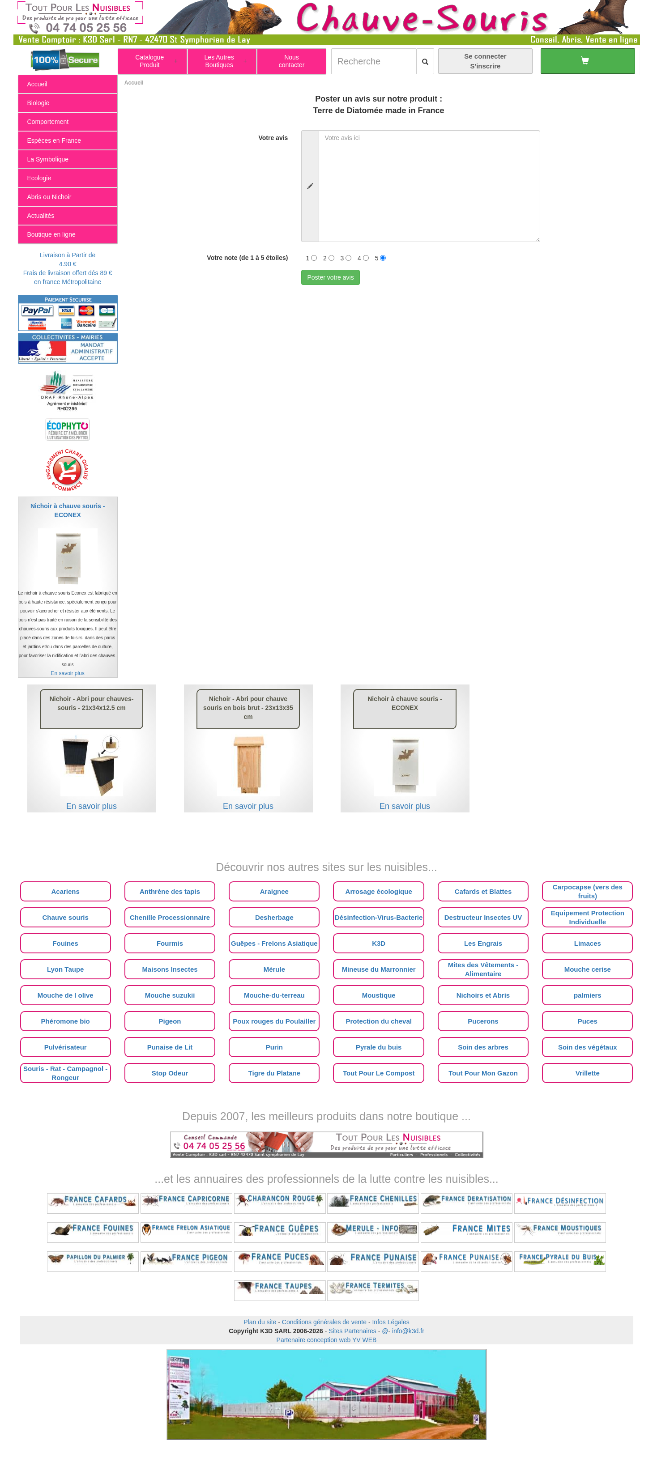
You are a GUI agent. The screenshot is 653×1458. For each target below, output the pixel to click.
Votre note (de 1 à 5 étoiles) (247, 257)
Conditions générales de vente (324, 1322)
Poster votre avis (330, 277)
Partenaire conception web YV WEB (327, 1339)
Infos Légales (390, 1322)
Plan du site (259, 1322)
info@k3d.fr (408, 1331)
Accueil (134, 83)
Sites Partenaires (352, 1331)
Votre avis (273, 137)
